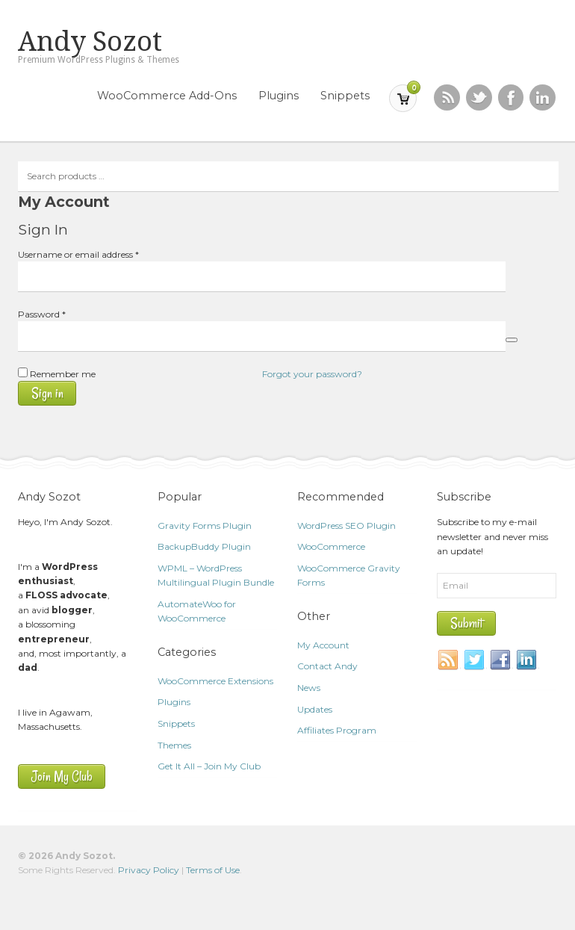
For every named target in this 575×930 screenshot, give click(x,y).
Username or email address (97, 253)
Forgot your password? (312, 373)
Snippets (345, 95)
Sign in (47, 393)
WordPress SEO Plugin (346, 525)
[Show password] (512, 340)
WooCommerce (331, 546)
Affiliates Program (336, 730)
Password (60, 313)
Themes (174, 745)
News (308, 687)
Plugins (278, 95)
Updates (314, 709)
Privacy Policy (148, 869)
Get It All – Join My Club (209, 766)
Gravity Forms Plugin (205, 525)
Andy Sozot (90, 41)
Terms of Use (213, 869)
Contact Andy (327, 666)
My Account (323, 645)
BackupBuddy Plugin (204, 546)
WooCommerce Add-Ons (167, 95)
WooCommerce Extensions (215, 680)
